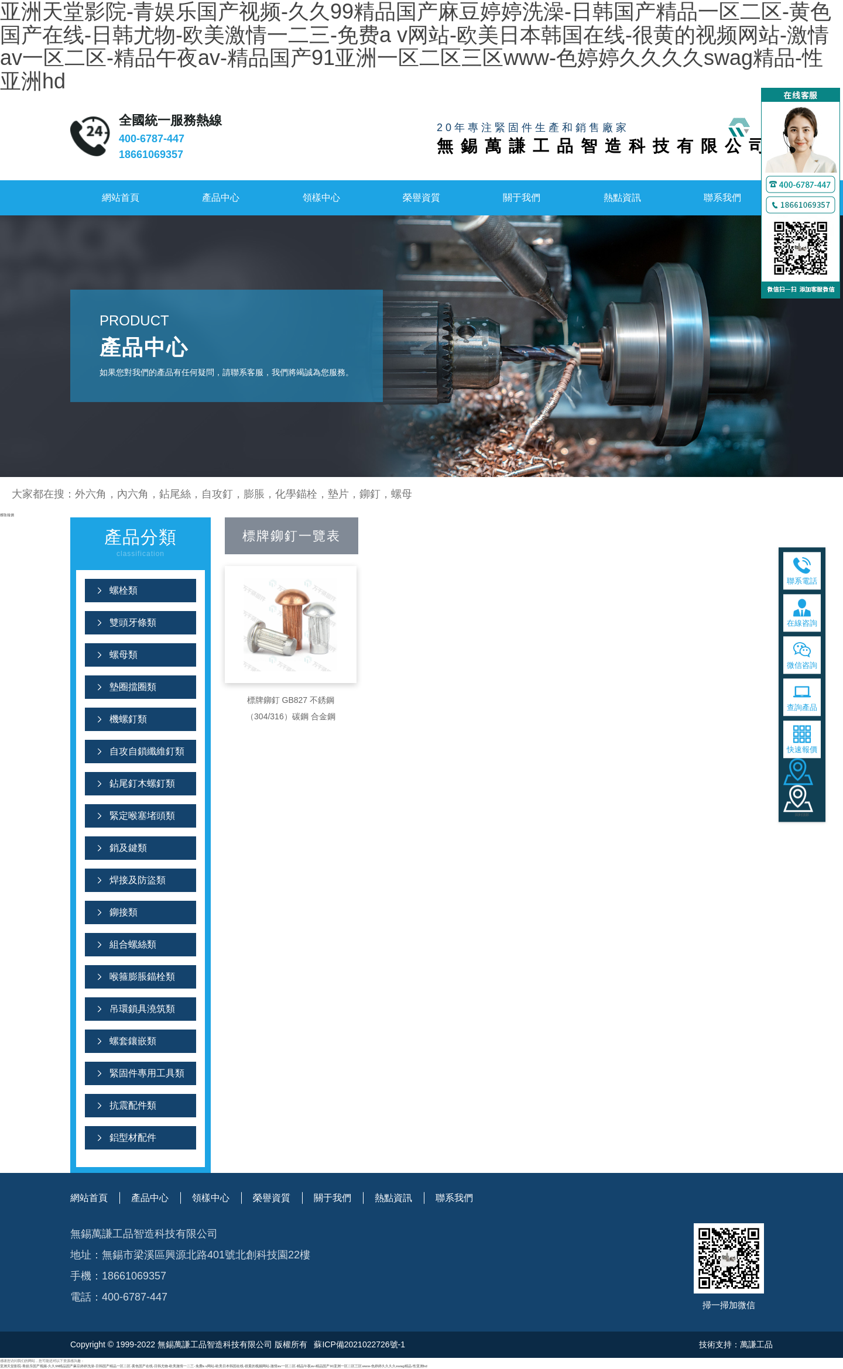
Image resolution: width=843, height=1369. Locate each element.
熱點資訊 (622, 198)
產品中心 (220, 198)
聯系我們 (722, 198)
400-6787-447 (151, 139)
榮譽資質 (421, 198)
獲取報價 (7, 515)
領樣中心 (321, 198)
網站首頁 (120, 198)
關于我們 (521, 198)
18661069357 (151, 154)
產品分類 (140, 544)
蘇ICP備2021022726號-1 (359, 1344)
